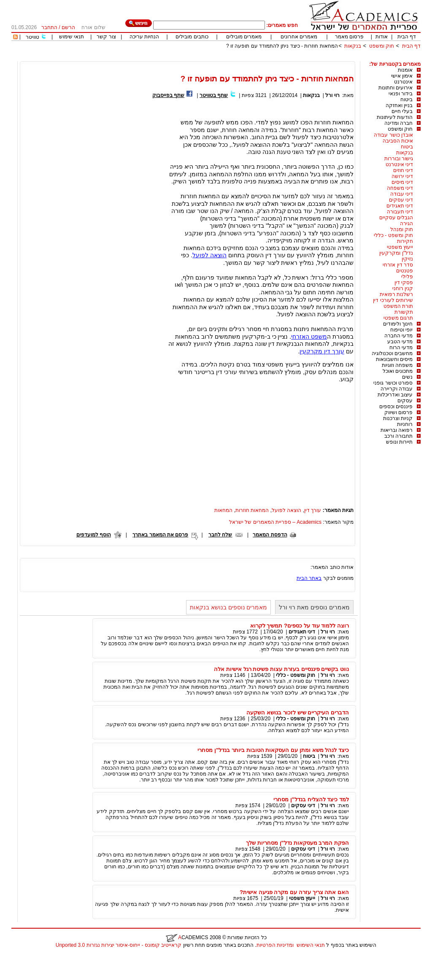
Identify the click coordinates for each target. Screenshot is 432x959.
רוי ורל (332, 95)
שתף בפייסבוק (168, 95)
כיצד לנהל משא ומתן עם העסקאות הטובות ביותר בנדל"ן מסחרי (273, 750)
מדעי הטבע (400, 342)
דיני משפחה (400, 188)
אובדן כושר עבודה (393, 135)
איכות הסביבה (398, 141)
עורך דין (312, 510)
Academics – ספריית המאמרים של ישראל (275, 522)
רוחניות (405, 424)
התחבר (49, 27)
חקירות (405, 241)
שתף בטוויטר (214, 95)
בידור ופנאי (401, 94)
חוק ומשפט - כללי (393, 235)
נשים (407, 377)
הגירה (406, 223)
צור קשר (106, 37)
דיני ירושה (402, 176)
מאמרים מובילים (244, 37)
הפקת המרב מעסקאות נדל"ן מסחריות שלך (297, 843)
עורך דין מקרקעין (322, 351)
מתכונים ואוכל (398, 371)
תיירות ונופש (399, 442)
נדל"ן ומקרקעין (396, 253)
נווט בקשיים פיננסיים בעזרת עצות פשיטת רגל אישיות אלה (281, 669)
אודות (381, 37)
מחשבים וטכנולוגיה (392, 353)
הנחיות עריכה (144, 37)
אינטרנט (403, 82)
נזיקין (407, 259)
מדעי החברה (398, 336)
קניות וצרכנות (398, 418)
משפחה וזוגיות (397, 365)
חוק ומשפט (381, 46)
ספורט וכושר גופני (393, 383)
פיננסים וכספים (396, 406)
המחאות (223, 510)
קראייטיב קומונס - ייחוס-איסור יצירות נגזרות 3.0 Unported (118, 945)
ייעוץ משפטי (400, 247)
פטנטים (404, 271)
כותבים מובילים (192, 37)
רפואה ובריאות (397, 430)
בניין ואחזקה (399, 105)
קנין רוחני (402, 288)
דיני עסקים (401, 200)
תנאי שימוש (71, 37)
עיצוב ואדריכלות (395, 395)
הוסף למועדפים (93, 535)
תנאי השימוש (311, 945)
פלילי (407, 277)
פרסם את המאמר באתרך (160, 535)
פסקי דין (403, 283)
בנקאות (352, 46)
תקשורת (403, 312)
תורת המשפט (398, 306)
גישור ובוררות (398, 159)
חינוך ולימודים (398, 324)
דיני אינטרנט (399, 164)
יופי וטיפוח (401, 330)
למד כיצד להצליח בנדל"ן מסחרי (311, 799)
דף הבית (406, 37)
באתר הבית (309, 578)
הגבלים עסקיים (396, 218)
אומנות (405, 70)
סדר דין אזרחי (398, 265)
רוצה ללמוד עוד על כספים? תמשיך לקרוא (299, 625)
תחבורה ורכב (398, 436)
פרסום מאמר (349, 37)
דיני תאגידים (399, 206)
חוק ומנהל (401, 229)
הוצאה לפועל (209, 255)
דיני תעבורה (400, 212)
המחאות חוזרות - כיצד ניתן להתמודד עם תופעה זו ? (282, 46)
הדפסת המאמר (270, 535)
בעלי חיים (402, 111)
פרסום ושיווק (398, 412)
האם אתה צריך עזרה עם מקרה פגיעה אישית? (294, 892)
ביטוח (406, 99)
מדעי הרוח (401, 347)
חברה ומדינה (398, 123)
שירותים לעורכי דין (393, 300)
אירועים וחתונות (395, 88)
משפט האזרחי (309, 336)
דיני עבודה (401, 194)
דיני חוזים (403, 170)
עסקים (405, 401)
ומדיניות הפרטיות (275, 945)
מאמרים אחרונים (299, 37)
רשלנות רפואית (396, 294)
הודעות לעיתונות (395, 117)
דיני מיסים (402, 182)
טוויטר (32, 37)
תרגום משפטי (398, 318)
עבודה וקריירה (397, 389)
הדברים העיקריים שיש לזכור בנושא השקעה (297, 712)
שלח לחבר (220, 535)
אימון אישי (402, 76)
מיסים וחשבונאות (394, 359)
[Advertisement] (267, 58)
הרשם (68, 27)
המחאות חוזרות (252, 510)
